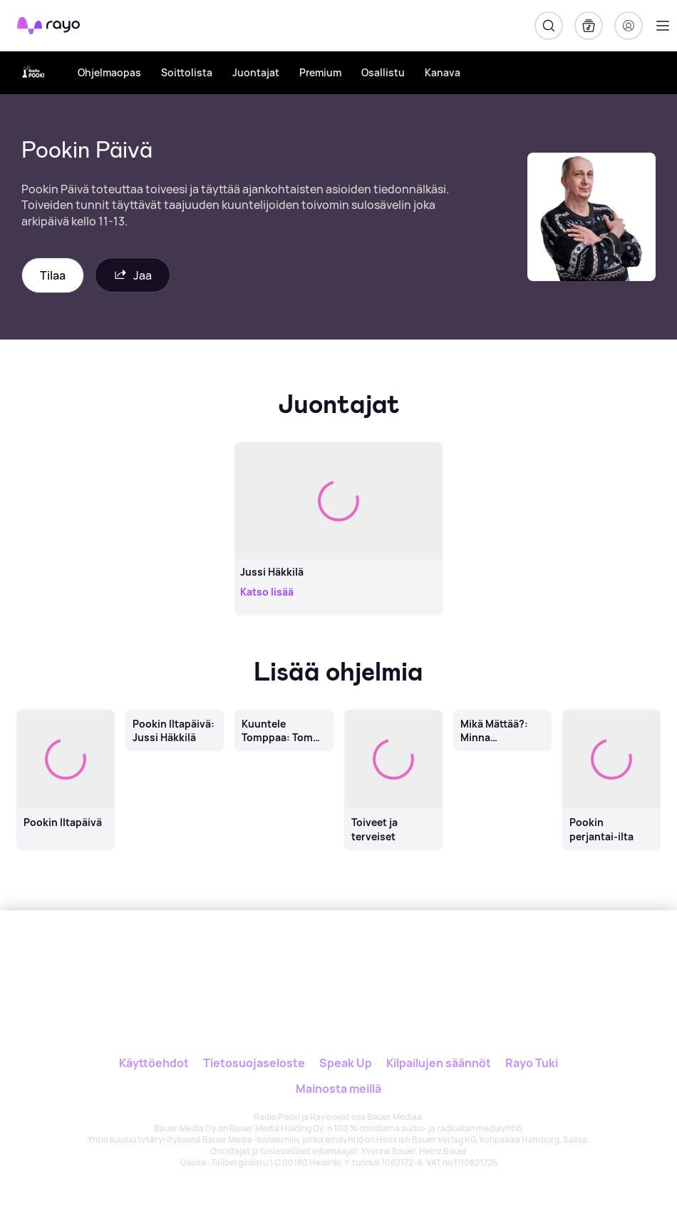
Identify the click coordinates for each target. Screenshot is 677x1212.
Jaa (132, 275)
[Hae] (548, 25)
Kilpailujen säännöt (438, 1063)
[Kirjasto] (588, 25)
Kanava (442, 72)
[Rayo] (307, 958)
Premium (320, 72)
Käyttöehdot (154, 1063)
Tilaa (53, 275)
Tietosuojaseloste (254, 1063)
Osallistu (383, 72)
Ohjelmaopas (109, 72)
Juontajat (255, 72)
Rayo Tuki (531, 1063)
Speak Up (345, 1063)
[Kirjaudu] (628, 25)
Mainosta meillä (338, 1088)
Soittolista (186, 72)
